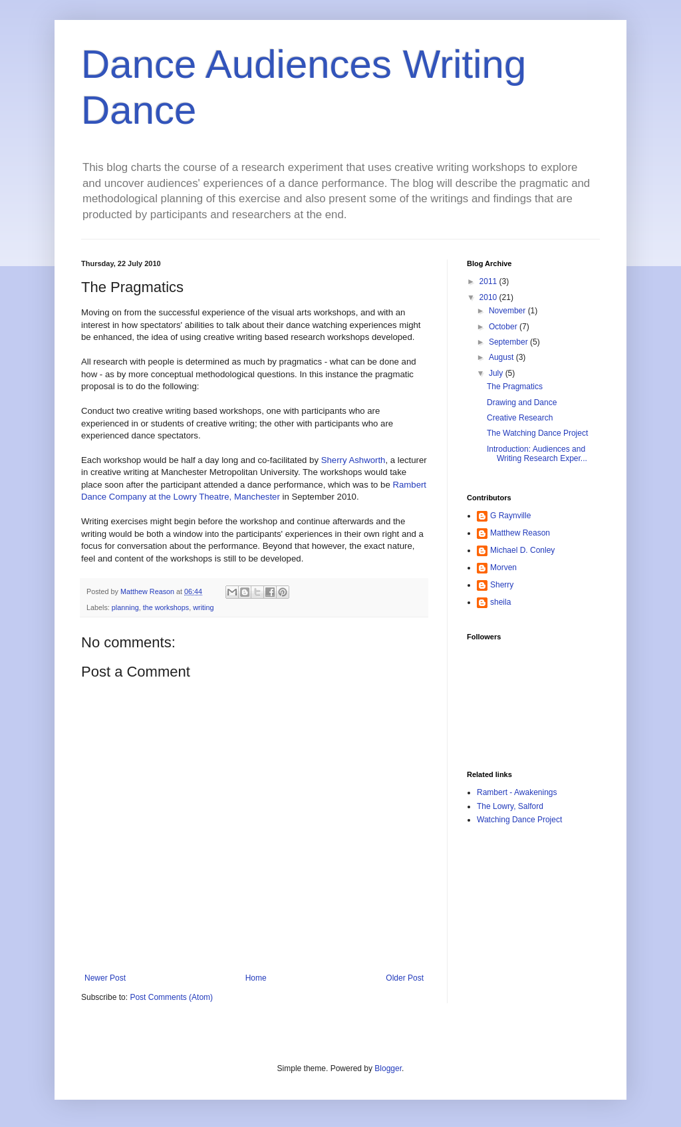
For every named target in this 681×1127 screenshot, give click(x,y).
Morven (503, 567)
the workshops (166, 607)
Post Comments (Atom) (171, 997)
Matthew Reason (520, 533)
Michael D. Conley (522, 550)
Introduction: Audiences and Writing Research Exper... (537, 453)
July (497, 373)
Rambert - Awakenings (517, 792)
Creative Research (520, 417)
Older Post (405, 978)
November (508, 310)
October (504, 326)
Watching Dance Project (519, 819)
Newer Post (105, 978)
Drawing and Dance (522, 402)
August (502, 357)
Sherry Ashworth (353, 460)
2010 (489, 297)
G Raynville (510, 515)
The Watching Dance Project (537, 433)
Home (256, 978)
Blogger (388, 1068)
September (509, 342)
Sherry (501, 584)
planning (125, 607)
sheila (500, 602)
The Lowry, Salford (510, 806)
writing (203, 607)
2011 (489, 281)
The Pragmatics (515, 386)
